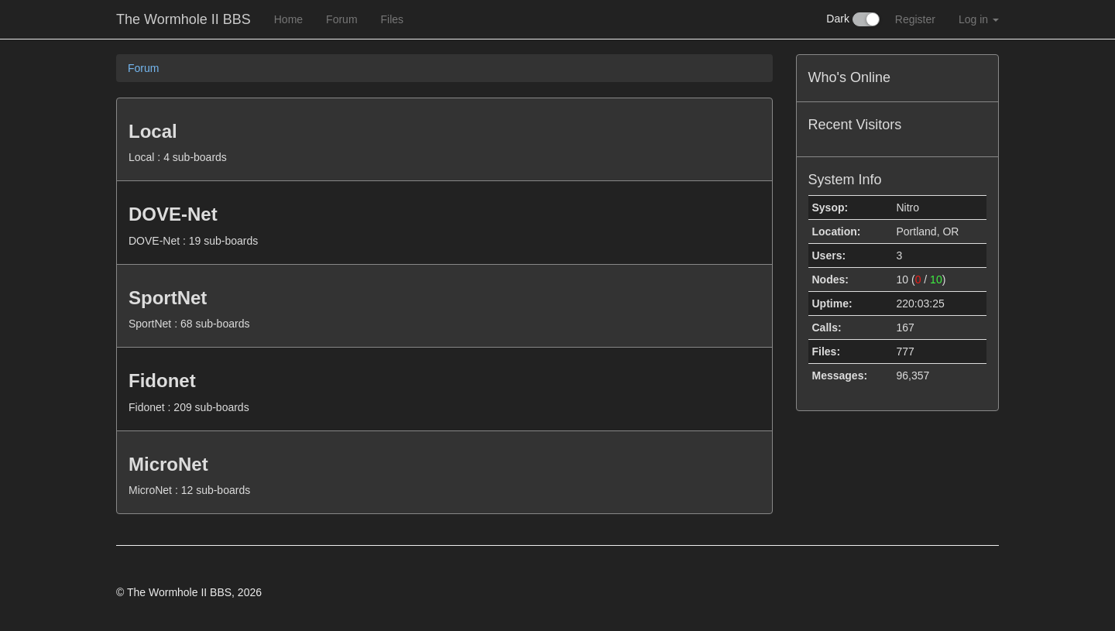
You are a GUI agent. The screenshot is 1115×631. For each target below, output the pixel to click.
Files (392, 19)
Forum (341, 19)
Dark (852, 19)
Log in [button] (979, 19)
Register (915, 19)
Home (288, 19)
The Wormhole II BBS (183, 19)
